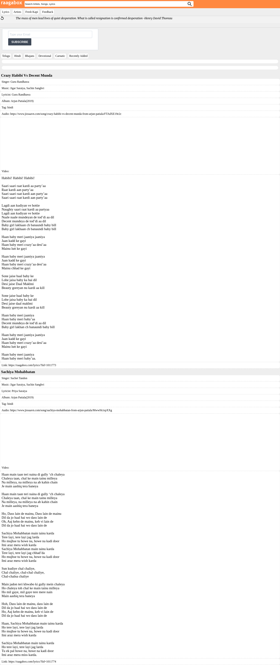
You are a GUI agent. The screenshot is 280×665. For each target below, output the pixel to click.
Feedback (47, 11)
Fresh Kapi (31, 11)
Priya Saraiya (19, 390)
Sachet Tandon (18, 378)
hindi (10, 107)
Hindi (17, 55)
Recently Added (78, 55)
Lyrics (5, 11)
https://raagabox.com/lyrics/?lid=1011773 (32, 365)
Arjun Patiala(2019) (22, 100)
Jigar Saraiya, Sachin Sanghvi (27, 88)
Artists (17, 11)
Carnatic (60, 55)
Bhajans (29, 55)
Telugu (6, 55)
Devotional (44, 55)
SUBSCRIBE (19, 41)
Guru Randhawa (19, 81)
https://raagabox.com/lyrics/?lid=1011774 (32, 661)
